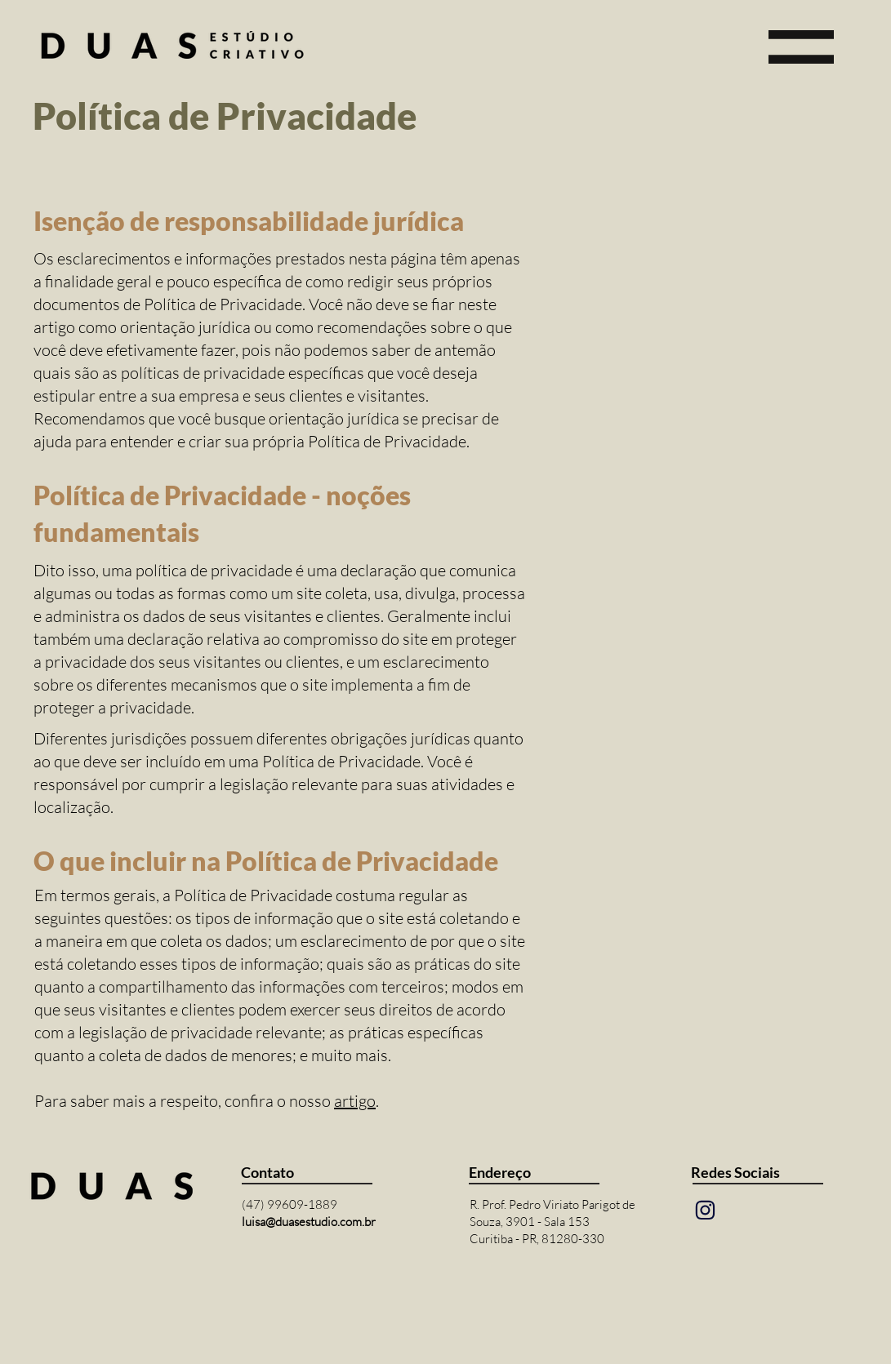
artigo (355, 1101)
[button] (801, 47)
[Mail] (705, 1210)
